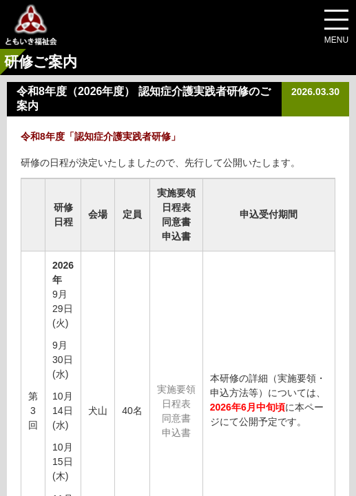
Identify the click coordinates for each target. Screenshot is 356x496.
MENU (336, 40)
